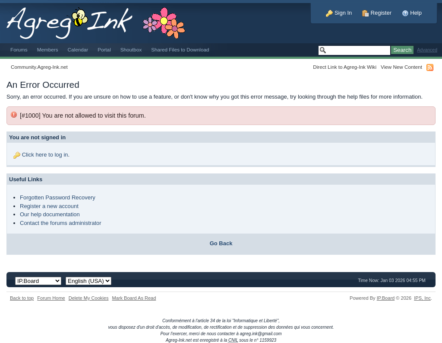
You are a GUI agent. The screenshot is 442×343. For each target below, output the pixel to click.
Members (47, 49)
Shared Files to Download (180, 49)
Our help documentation (50, 214)
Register (376, 13)
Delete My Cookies (89, 298)
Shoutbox (131, 49)
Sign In (339, 13)
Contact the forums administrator (60, 223)
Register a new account (49, 206)
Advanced (427, 50)
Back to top (22, 298)
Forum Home (51, 298)
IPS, (422, 298)
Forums (19, 49)
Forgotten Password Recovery (57, 197)
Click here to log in (45, 154)
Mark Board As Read (134, 298)
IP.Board (386, 298)
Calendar (78, 49)
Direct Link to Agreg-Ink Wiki (344, 67)
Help (412, 13)
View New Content (401, 67)
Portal (104, 49)
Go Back (221, 243)
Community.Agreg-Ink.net (39, 67)
